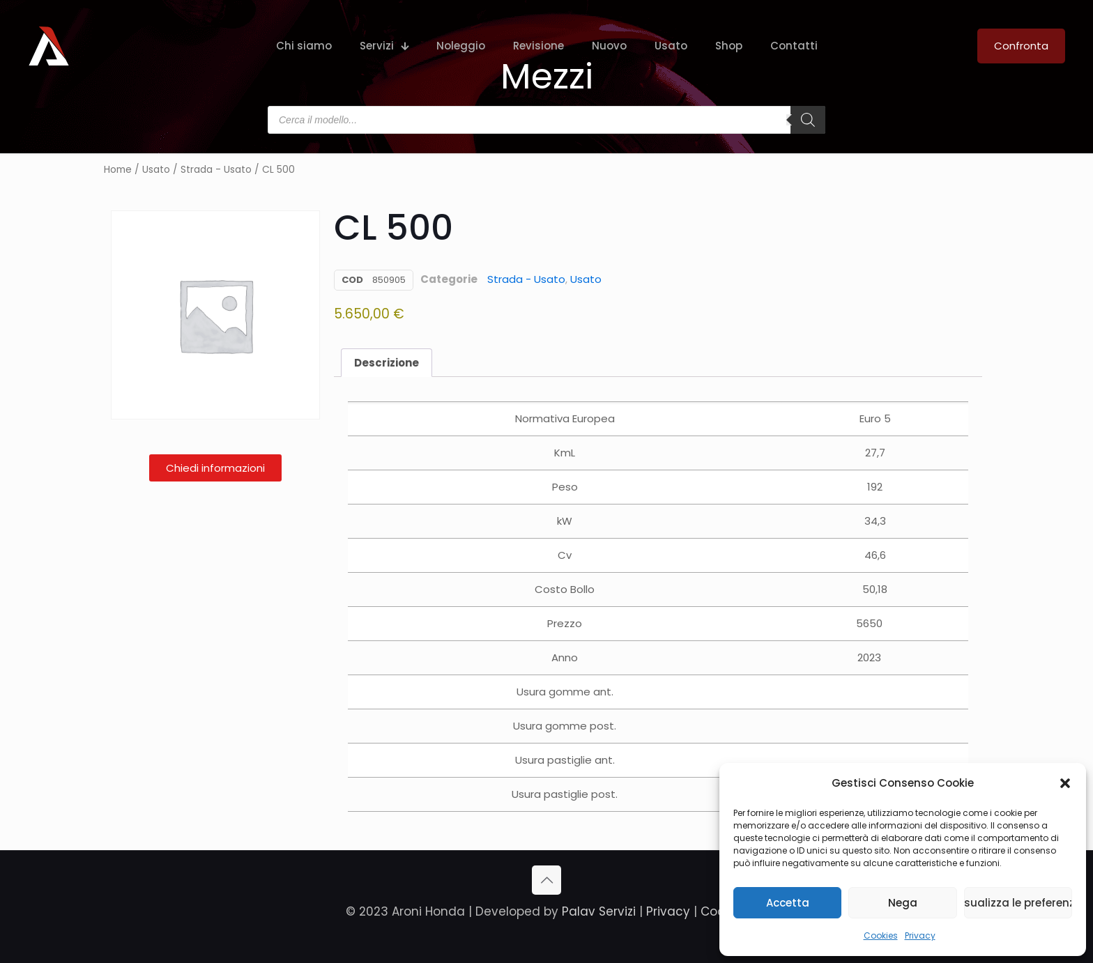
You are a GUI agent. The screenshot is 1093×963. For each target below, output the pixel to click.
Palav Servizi (599, 911)
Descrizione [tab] (386, 362)
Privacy (920, 935)
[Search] (807, 120)
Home (118, 169)
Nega (902, 902)
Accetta (787, 902)
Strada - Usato (216, 169)
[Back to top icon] (546, 880)
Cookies (881, 935)
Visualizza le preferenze (1018, 902)
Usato (156, 169)
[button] (1065, 783)
